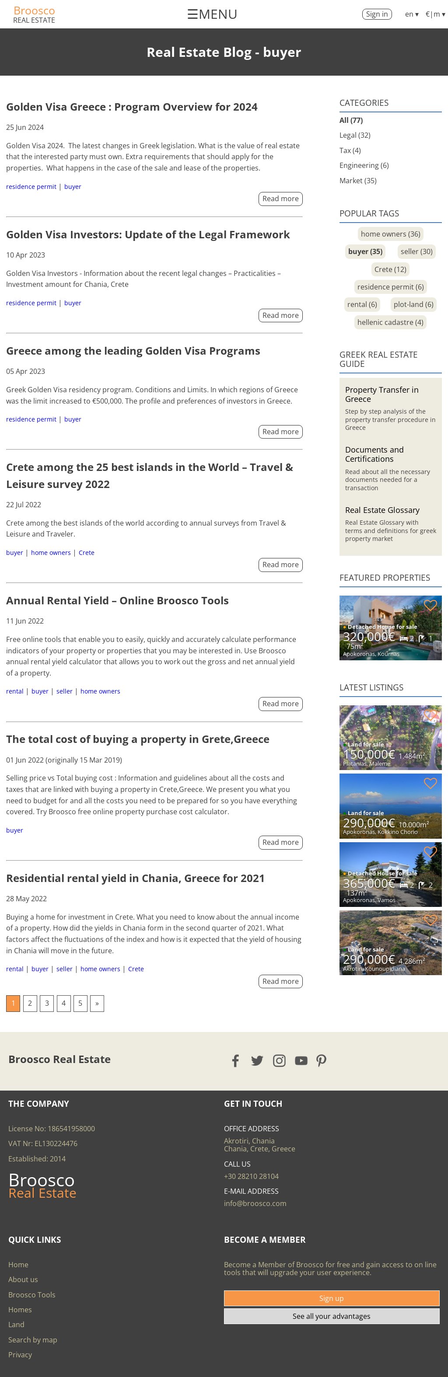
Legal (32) (355, 135)
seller (64, 691)
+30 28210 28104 (251, 1176)
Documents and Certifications (374, 454)
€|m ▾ (435, 14)
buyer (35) (365, 251)
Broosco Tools (32, 1295)
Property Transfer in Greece (382, 394)
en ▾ (412, 14)
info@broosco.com (255, 1203)
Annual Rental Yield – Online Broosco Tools (117, 600)
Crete (86, 552)
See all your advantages (332, 1316)
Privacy (20, 1355)
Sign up (331, 1298)
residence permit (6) (390, 287)
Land (16, 1324)
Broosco (34, 10)
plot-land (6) (414, 304)
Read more (280, 198)
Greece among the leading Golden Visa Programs (133, 350)
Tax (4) (350, 150)
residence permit (31, 186)
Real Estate (34, 20)
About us (23, 1279)
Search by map (32, 1340)
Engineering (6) (364, 165)
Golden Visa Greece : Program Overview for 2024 (132, 106)
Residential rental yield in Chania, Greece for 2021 (135, 878)
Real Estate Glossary (382, 509)
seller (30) (417, 251)
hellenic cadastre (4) (390, 322)
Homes (20, 1309)
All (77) (351, 120)
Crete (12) (390, 269)
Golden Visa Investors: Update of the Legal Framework (148, 234)
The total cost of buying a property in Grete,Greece (138, 739)
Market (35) (358, 180)
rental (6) (362, 304)
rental (15, 691)
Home (18, 1264)
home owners (51, 552)
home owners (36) (390, 234)
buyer (72, 186)
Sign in (377, 14)
